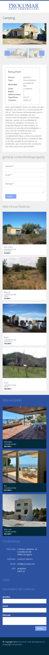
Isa (5, 485)
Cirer (6, 382)
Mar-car (7, 529)
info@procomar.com (26, 564)
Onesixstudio (16, 644)
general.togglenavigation (5, 7)
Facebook (3, 650)
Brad (6, 337)
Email (8, 175)
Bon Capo (8, 247)
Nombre (9, 166)
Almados (8, 442)
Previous (7, 53)
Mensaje (9, 183)
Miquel (7, 292)
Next (41, 53)
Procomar (22, 642)
